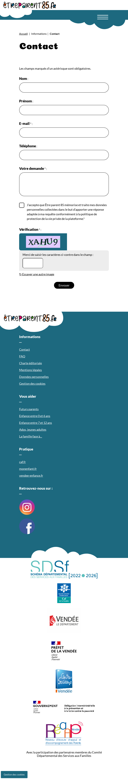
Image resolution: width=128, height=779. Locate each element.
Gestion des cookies (14, 774)
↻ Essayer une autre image (36, 274)
